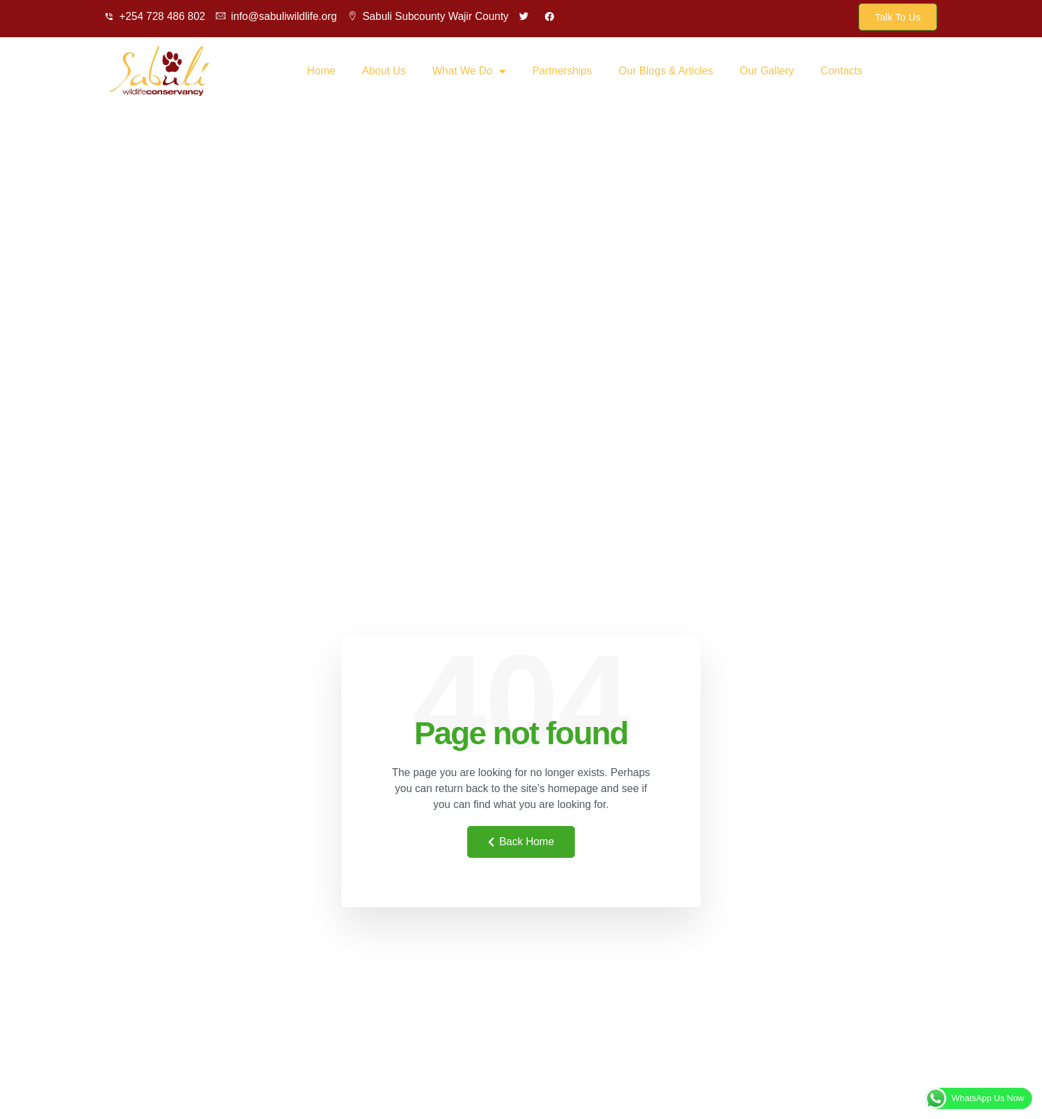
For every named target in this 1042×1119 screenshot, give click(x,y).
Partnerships (562, 70)
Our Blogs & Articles (666, 70)
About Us (384, 70)
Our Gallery (767, 70)
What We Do (469, 71)
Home (321, 70)
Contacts (842, 70)
